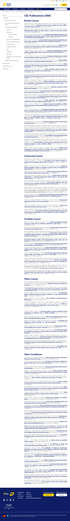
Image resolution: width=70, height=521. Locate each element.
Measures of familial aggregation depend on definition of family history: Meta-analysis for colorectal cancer (45, 167)
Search (66, 9)
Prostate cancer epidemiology (13, 41)
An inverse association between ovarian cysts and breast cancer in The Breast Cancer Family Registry (45, 96)
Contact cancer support (48, 492)
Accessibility (59, 1)
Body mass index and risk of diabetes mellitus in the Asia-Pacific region (45, 431)
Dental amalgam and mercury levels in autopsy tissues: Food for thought (45, 392)
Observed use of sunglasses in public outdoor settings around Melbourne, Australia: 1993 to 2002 (45, 416)
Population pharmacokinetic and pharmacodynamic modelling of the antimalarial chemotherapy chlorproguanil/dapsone (45, 455)
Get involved (20, 496)
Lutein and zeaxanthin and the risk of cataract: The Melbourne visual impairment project (45, 464)
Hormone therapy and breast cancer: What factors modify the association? (45, 60)
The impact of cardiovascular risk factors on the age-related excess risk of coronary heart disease (45, 362)
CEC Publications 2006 (39, 11)
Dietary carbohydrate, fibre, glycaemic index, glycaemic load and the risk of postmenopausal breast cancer (45, 65)
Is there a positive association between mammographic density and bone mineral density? (45, 382)
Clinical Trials (6, 68)
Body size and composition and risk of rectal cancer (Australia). (45, 200)
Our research (12, 11)
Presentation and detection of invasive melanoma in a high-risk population (45, 321)
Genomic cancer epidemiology (13, 39)
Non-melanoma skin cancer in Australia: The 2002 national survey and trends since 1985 (45, 346)
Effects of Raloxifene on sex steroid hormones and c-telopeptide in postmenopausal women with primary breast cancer (45, 82)
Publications (31, 11)
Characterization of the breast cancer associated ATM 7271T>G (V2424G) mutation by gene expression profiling (45, 143)
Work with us (29, 496)
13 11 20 (55, 4)
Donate (64, 4)
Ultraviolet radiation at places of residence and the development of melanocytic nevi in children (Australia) (45, 312)
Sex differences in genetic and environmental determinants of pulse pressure (45, 444)
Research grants (6, 63)
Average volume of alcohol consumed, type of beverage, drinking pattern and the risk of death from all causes (45, 371)
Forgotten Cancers (11, 44)
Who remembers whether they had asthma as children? (47, 377)
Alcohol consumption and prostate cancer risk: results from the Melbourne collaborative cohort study (45, 222)
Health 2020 (9, 51)
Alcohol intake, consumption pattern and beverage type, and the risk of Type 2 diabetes (45, 402)
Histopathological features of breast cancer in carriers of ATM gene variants (45, 30)
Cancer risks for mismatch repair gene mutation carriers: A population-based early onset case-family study (45, 182)
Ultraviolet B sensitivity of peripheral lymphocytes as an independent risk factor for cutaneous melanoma (45, 337)
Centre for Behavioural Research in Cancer (12, 23)
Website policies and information (33, 498)
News (8, 49)
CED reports (10, 37)
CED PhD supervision (12, 34)
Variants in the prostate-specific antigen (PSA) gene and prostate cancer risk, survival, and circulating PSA (45, 260)
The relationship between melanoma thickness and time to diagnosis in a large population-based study (45, 294)
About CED (9, 29)
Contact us (28, 494)
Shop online (20, 498)
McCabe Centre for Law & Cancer (12, 60)
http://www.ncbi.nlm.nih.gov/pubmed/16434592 (51, 268)
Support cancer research (61, 492)
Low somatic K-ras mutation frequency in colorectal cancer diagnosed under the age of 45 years (45, 161)
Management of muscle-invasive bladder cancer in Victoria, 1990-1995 (45, 326)
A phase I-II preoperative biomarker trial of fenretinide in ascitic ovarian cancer (45, 304)
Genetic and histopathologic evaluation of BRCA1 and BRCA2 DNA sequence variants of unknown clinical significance (45, 51)
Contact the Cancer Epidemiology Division (14, 57)
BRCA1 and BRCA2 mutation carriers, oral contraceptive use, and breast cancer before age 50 (45, 69)
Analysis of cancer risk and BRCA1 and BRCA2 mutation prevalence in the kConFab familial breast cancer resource (45, 104)
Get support (15, 9)
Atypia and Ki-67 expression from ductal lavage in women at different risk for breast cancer (45, 45)
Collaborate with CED (11, 46)
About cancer (21, 492)
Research (7, 11)
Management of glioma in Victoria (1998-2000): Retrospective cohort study (43, 342)
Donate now (61, 495)
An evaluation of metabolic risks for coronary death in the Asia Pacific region (45, 435)
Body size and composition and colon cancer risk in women (45, 205)
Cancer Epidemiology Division (21, 11)
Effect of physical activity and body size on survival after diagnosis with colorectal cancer (45, 172)
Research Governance (7, 66)
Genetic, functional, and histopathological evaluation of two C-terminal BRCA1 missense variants (45, 100)
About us (53, 1)
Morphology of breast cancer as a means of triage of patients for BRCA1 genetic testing (45, 56)
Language (64, 1)
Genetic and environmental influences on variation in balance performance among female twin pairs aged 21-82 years (45, 388)
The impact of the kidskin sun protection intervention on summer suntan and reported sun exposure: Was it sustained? (45, 331)
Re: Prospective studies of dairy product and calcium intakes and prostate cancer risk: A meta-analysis (45, 253)
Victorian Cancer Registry (10, 20)
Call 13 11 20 (48, 495)
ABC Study (9, 54)
